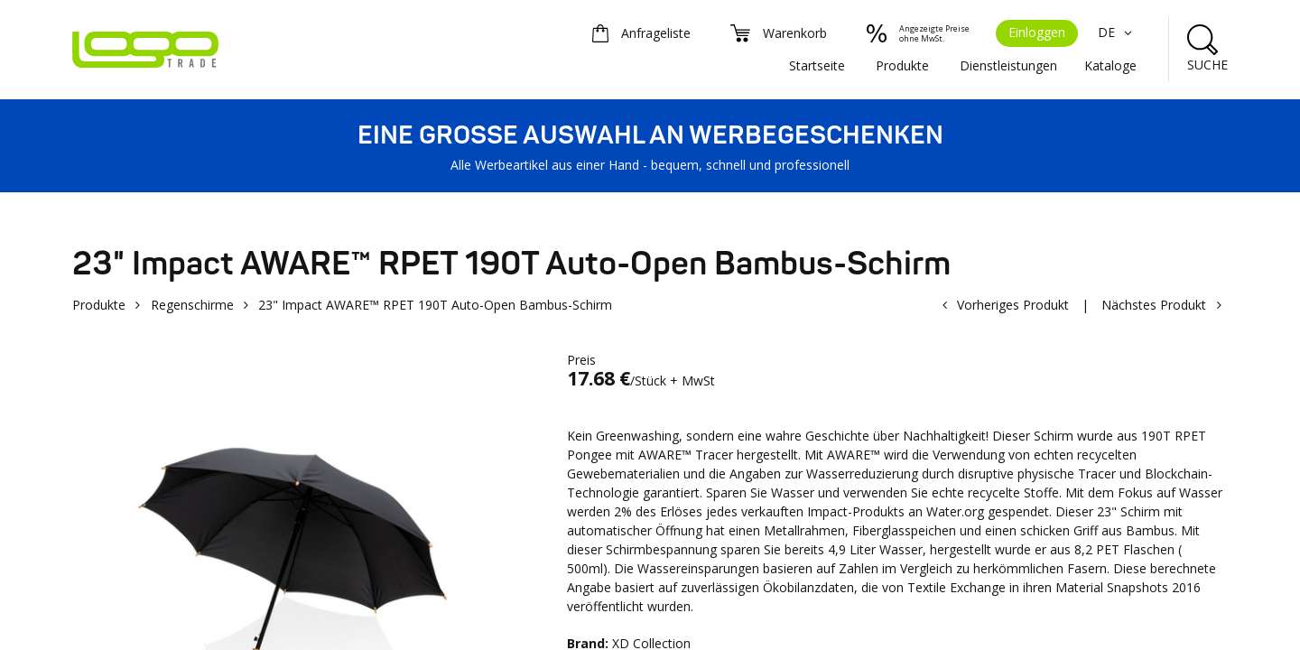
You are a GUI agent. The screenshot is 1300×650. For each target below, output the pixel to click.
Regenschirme (192, 304)
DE (1117, 32)
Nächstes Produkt (1153, 304)
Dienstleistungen (1008, 65)
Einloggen (1036, 32)
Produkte (902, 65)
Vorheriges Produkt (1013, 304)
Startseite (817, 65)
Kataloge (1110, 65)
